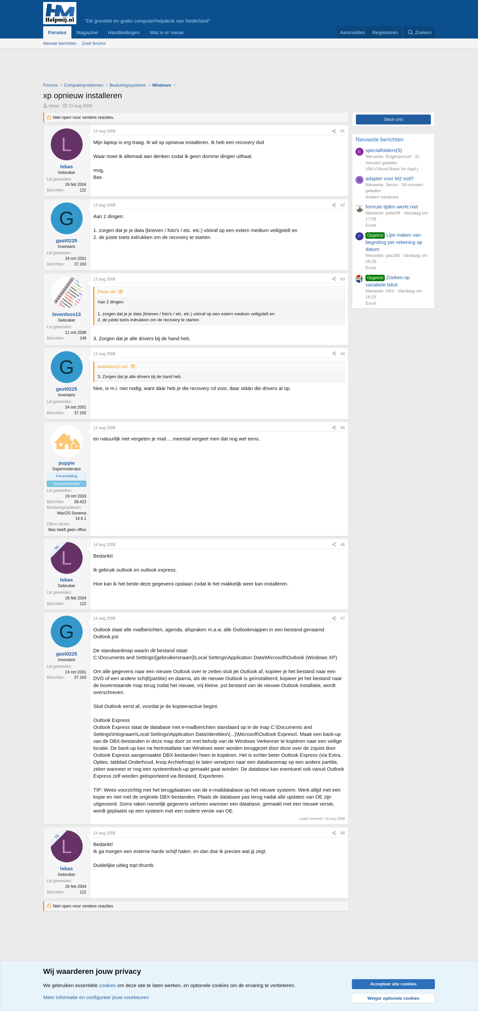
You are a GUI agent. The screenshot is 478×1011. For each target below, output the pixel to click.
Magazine (87, 32)
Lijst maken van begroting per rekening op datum (393, 242)
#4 (343, 353)
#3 (343, 279)
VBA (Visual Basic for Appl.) (391, 168)
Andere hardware (382, 196)
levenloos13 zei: (113, 366)
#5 (343, 428)
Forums (57, 32)
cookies (107, 985)
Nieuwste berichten (380, 139)
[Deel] (334, 131)
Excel (370, 225)
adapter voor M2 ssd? (389, 178)
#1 (343, 131)
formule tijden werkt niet (391, 206)
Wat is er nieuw (167, 32)
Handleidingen (124, 32)
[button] (189, 32)
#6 (343, 544)
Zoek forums (94, 43)
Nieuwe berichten (59, 43)
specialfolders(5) (383, 150)
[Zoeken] (419, 32)
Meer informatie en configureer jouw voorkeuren (96, 997)
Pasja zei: (107, 291)
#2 (343, 205)
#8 (343, 833)
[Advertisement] (164, 67)
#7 (343, 618)
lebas (54, 105)
